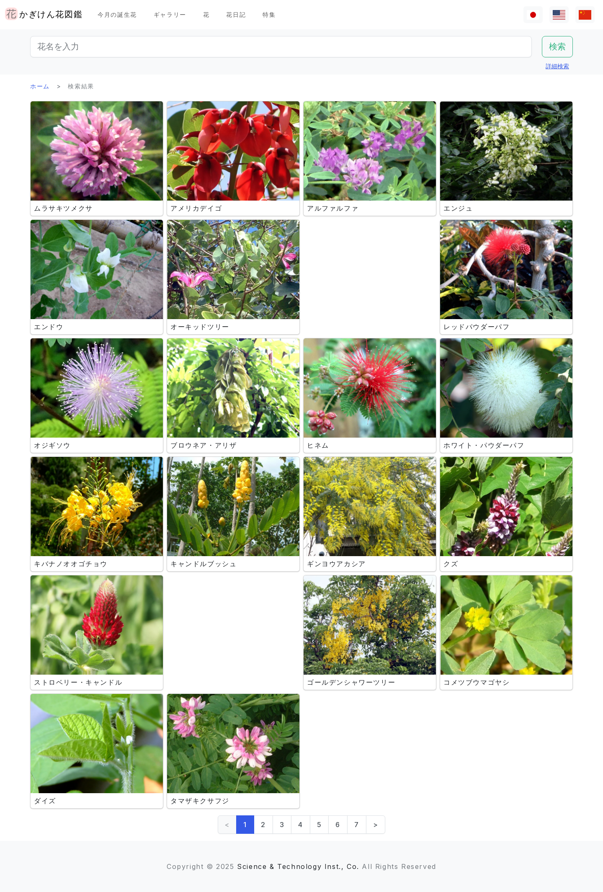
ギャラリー (170, 14)
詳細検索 (557, 66)
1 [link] (245, 824)
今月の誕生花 (117, 14)
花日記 (236, 14)
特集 (269, 14)
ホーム (40, 86)
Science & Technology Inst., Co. (298, 866)
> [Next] (376, 824)
